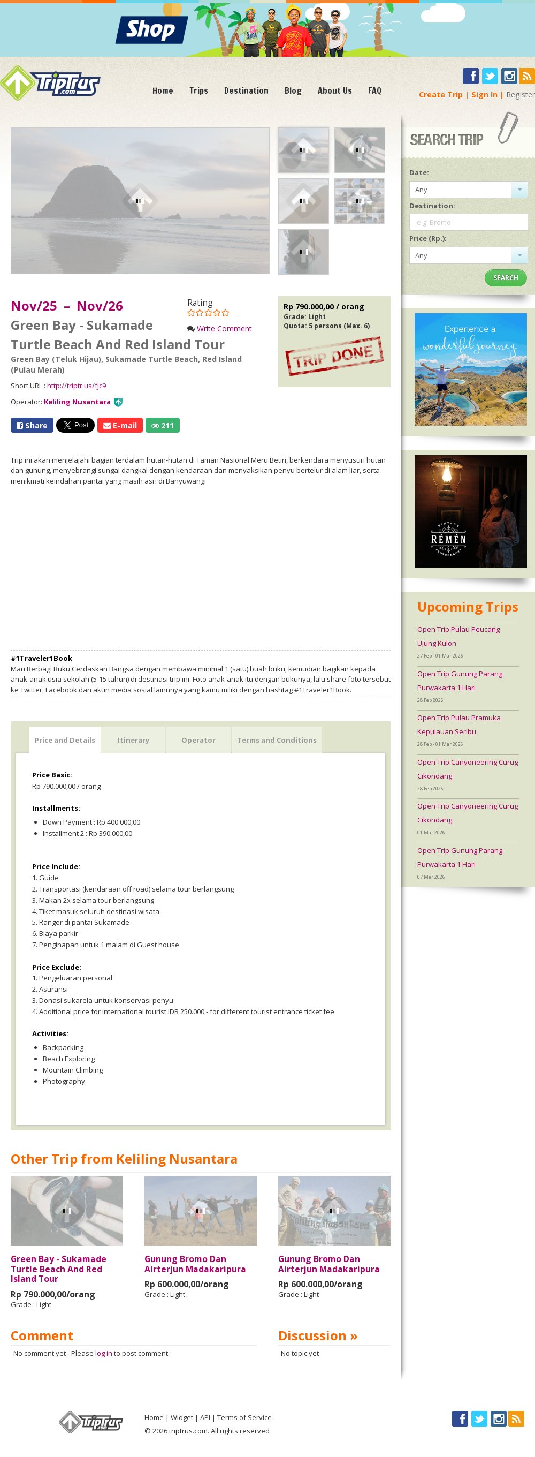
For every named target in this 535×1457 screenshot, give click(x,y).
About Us (335, 90)
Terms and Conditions (277, 740)
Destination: (432, 205)
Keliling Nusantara (77, 401)
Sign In (484, 94)
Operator (198, 740)
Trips (198, 90)
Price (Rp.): (428, 238)
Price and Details (65, 740)
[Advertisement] (201, 568)
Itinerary (133, 740)
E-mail (120, 425)
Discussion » (318, 1335)
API (205, 1417)
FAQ (374, 90)
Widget (182, 1417)
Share (32, 425)
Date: (419, 172)
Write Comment (224, 328)
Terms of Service (244, 1417)
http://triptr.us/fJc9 (76, 385)
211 (162, 425)
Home (162, 90)
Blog (293, 90)
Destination (246, 90)
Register (520, 94)
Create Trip (441, 94)
